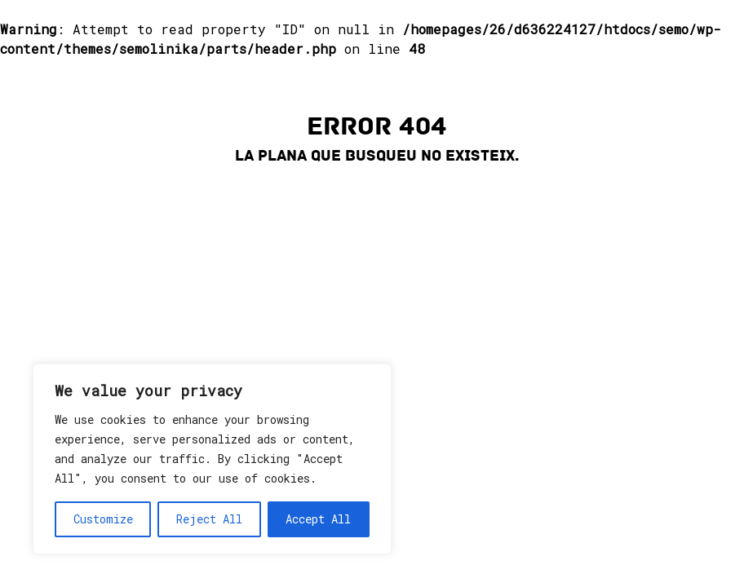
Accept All (318, 519)
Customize (103, 519)
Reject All (209, 519)
